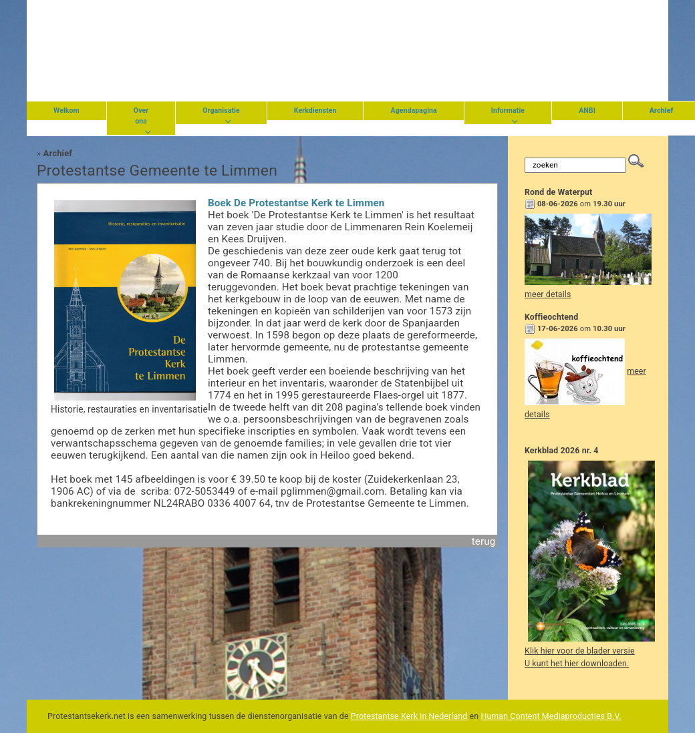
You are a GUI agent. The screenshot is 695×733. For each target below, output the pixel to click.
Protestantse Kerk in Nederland (409, 716)
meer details (548, 294)
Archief (58, 153)
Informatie (508, 110)
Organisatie (221, 110)
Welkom (66, 110)
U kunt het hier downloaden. (577, 663)
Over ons (141, 116)
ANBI (587, 110)
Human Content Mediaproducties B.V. (550, 716)
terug (484, 541)
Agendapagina (413, 110)
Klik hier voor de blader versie (580, 651)
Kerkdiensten (315, 110)
